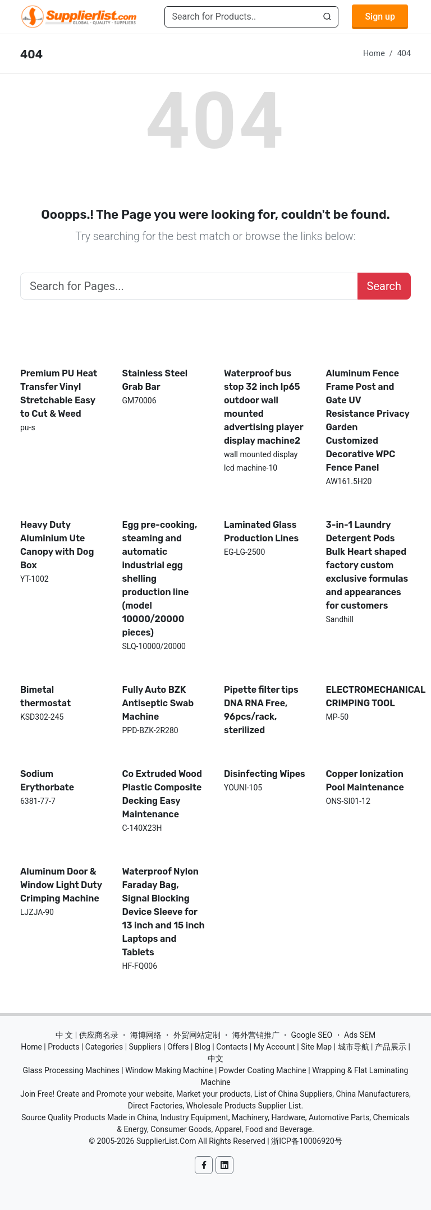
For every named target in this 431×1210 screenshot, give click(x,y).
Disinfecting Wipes (264, 774)
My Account (274, 1046)
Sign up (380, 16)
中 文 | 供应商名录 (87, 1034)
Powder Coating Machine (262, 1070)
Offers (178, 1046)
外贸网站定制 (197, 1034)
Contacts (231, 1046)
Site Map (316, 1046)
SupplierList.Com (166, 1141)
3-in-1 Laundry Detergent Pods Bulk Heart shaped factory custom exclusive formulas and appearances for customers (367, 565)
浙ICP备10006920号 (306, 1141)
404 (404, 53)
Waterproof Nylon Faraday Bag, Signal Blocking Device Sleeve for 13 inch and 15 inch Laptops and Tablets (163, 912)
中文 (215, 1058)
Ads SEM (359, 1034)
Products (63, 1046)
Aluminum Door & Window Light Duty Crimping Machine (61, 885)
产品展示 (390, 1046)
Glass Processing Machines (71, 1070)
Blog (202, 1046)
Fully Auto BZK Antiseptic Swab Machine (158, 703)
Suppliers (145, 1046)
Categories (104, 1046)
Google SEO (311, 1034)
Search (384, 286)
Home (374, 53)
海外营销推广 (255, 1034)
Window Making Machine (169, 1070)
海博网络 (146, 1034)
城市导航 (353, 1046)
